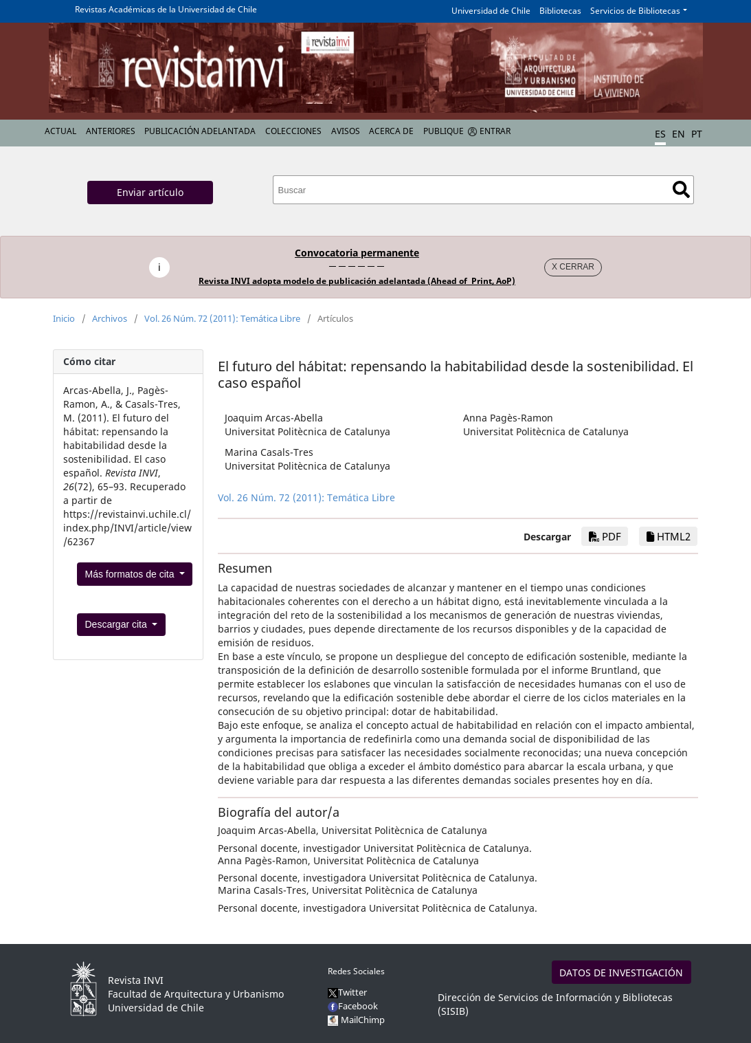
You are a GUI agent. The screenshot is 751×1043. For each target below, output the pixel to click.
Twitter (347, 992)
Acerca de (391, 131)
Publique (443, 131)
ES (660, 133)
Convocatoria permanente (357, 252)
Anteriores (110, 131)
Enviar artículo (150, 192)
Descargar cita (117, 624)
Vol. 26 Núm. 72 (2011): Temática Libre (222, 318)
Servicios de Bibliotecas (635, 11)
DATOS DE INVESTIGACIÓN (621, 972)
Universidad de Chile (490, 11)
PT (696, 133)
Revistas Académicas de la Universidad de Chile (166, 9)
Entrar (495, 131)
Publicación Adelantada (200, 131)
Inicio (64, 318)
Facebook (353, 1006)
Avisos (345, 131)
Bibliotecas (560, 11)
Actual (60, 131)
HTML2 (669, 536)
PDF (605, 536)
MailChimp (363, 1019)
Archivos (109, 318)
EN (678, 133)
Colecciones (293, 131)
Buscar (681, 189)
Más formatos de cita (131, 574)
